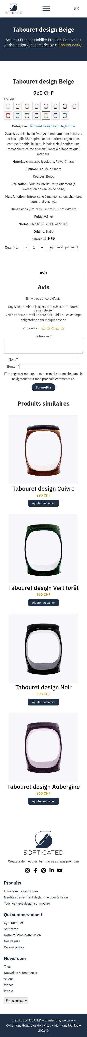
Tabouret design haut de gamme (52, 126)
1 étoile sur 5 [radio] (44, 328)
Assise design (15, 45)
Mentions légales (66, 1025)
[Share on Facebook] (49, 239)
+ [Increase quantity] (42, 247)
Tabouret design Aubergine (43, 786)
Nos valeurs (12, 941)
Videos (9, 985)
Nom (13, 359)
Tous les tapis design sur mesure (27, 903)
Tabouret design (41, 45)
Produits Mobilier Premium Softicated (49, 40)
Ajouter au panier (43, 503)
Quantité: (11, 247)
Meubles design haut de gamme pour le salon (36, 897)
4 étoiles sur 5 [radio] (58, 328)
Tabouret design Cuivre (43, 488)
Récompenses (14, 947)
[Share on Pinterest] (53, 239)
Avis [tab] (44, 273)
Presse (8, 991)
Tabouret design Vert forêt (43, 588)
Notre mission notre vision (22, 935)
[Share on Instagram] (45, 239)
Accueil (11, 40)
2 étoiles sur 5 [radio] (48, 328)
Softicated (11, 929)
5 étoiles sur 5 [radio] (62, 328)
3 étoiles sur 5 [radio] (53, 328)
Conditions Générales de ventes (28, 1025)
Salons (8, 979)
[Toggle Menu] (46, 8)
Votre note (31, 328)
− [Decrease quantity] (26, 247)
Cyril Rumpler (13, 923)
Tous (7, 967)
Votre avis (43, 336)
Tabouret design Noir (43, 687)
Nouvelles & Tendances (20, 973)
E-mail (13, 366)
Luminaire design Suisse (21, 891)
